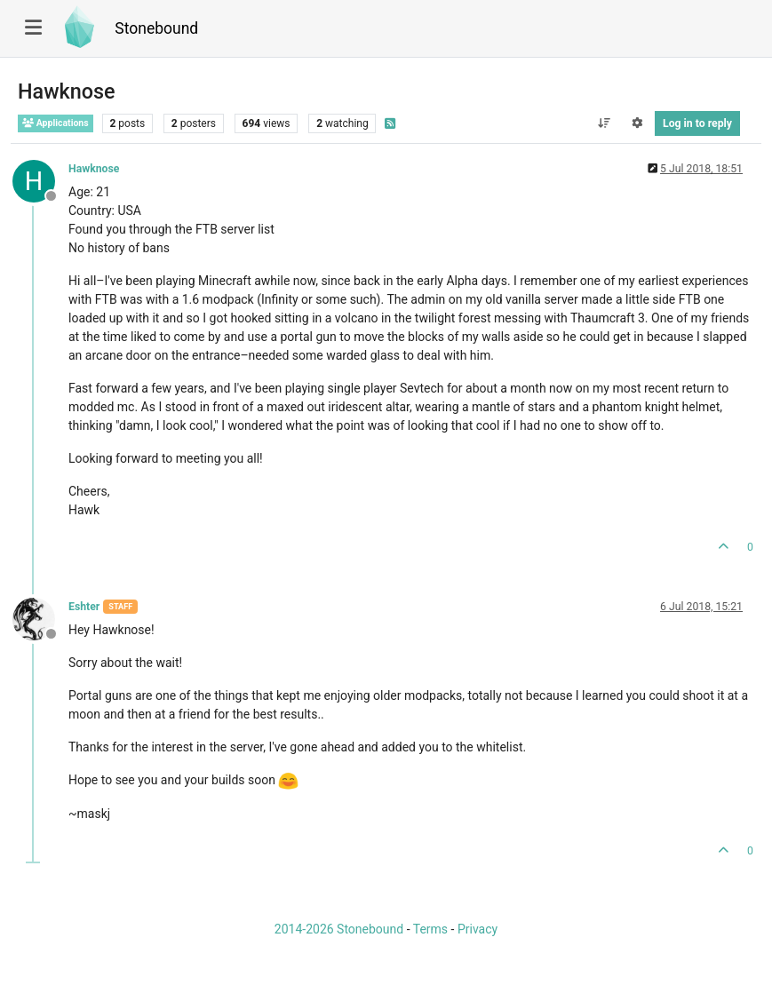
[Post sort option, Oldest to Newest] (603, 123)
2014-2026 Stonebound (339, 929)
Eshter (83, 606)
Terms (430, 929)
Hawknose (93, 169)
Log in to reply (697, 123)
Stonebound (156, 28)
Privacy (477, 929)
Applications (55, 123)
